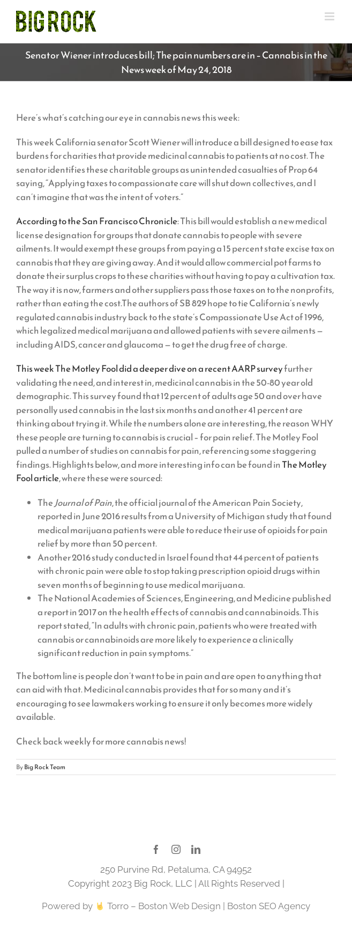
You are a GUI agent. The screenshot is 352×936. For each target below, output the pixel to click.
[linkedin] (195, 849)
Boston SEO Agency (268, 906)
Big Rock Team (44, 767)
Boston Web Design (179, 906)
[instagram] (176, 849)
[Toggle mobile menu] (330, 16)
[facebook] (156, 849)
